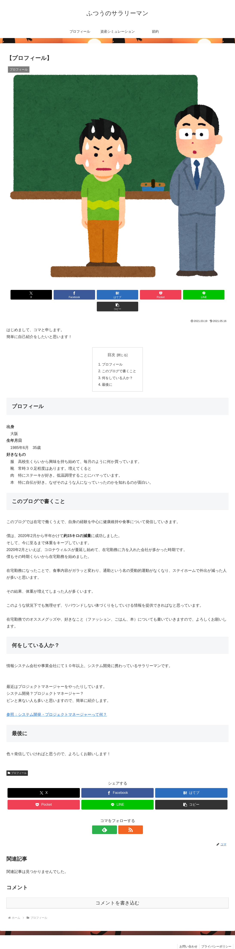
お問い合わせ (187, 935)
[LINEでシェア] (173, 295)
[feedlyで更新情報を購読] (112, 818)
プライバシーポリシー (216, 935)
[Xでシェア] (24, 295)
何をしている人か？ (117, 367)
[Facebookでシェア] (61, 295)
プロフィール (112, 353)
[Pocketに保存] (136, 295)
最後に (107, 373)
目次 (111, 343)
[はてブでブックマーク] (99, 295)
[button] (211, 295)
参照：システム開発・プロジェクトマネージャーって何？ (56, 703)
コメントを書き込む (117, 892)
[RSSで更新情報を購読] (122, 818)
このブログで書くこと (119, 359)
